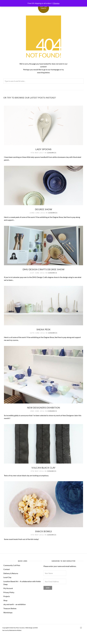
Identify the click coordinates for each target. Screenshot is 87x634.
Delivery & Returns (10, 573)
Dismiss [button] (56, 3)
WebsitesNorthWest (15, 630)
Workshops (7, 612)
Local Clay (7, 577)
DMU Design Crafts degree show (43, 269)
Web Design (29, 628)
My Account (8, 588)
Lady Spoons (43, 149)
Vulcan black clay (43, 467)
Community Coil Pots (11, 565)
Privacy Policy (8, 592)
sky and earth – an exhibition (14, 604)
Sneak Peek (43, 329)
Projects (6, 596)
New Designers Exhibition (43, 407)
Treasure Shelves (9, 608)
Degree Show (43, 209)
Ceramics (51, 153)
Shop (5, 600)
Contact (6, 569)
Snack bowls (43, 531)
